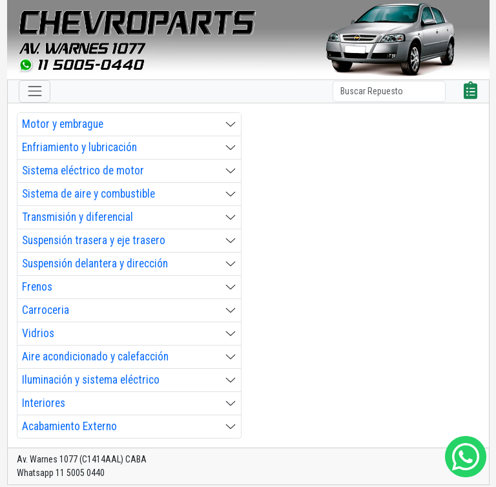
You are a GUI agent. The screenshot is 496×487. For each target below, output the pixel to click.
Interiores (43, 403)
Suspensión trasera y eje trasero (93, 240)
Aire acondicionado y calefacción (95, 356)
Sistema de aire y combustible (88, 193)
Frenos (37, 286)
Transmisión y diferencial (77, 217)
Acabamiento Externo (69, 426)
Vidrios (38, 333)
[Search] (389, 92)
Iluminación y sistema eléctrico (91, 379)
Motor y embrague (62, 124)
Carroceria (45, 310)
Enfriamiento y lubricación (79, 147)
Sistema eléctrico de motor (83, 170)
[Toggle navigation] (34, 91)
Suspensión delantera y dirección (95, 263)
